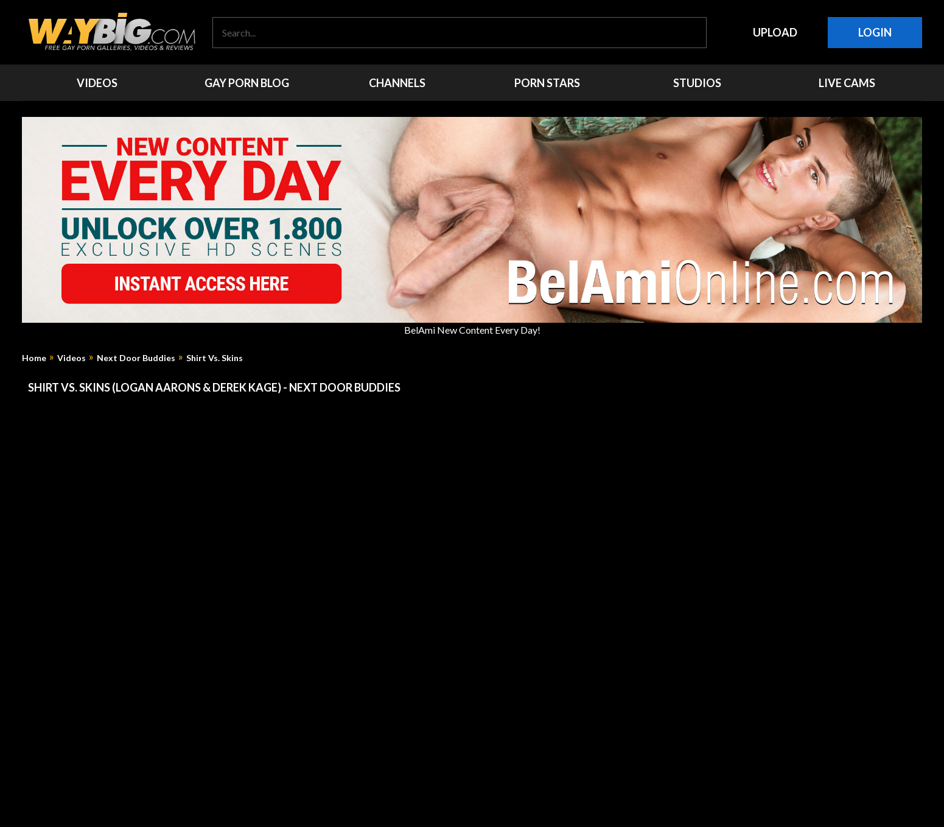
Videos (71, 358)
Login (875, 32)
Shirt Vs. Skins (214, 358)
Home (34, 358)
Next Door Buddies (136, 358)
